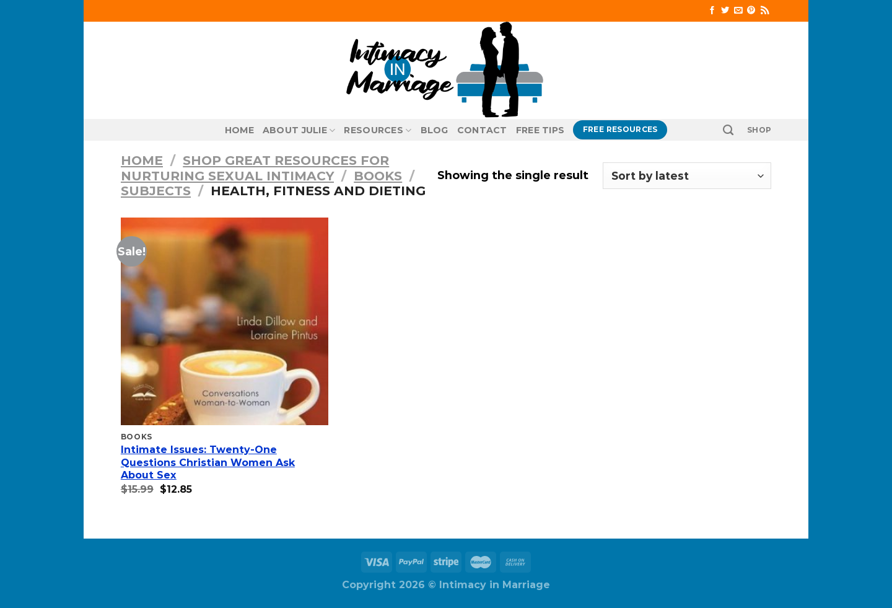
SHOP (759, 129)
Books (378, 175)
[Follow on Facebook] (712, 10)
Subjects (156, 190)
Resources (377, 130)
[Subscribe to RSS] (765, 10)
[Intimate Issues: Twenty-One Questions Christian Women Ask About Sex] (224, 321)
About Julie (299, 130)
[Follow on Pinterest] (751, 10)
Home (239, 130)
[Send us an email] (738, 10)
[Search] (728, 130)
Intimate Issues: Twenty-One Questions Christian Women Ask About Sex (208, 463)
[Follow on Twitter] (725, 10)
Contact (482, 130)
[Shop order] (687, 175)
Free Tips (540, 130)
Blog (434, 130)
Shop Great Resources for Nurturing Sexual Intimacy (255, 167)
